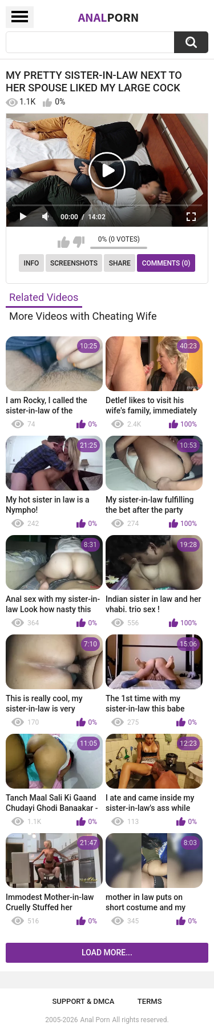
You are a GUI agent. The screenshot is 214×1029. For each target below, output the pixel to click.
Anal (108, 17)
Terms (150, 1001)
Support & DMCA (83, 1001)
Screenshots (74, 263)
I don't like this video (78, 242)
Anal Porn (95, 1020)
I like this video (64, 242)
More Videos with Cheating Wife (83, 316)
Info (31, 263)
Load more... (107, 952)
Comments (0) (166, 263)
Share (120, 263)
